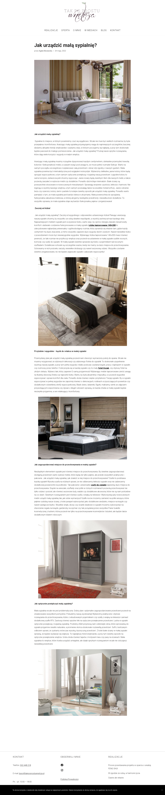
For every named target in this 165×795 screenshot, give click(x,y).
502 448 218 (25, 765)
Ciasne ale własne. (116, 778)
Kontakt (115, 30)
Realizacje (51, 30)
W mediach (91, 30)
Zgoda (124, 790)
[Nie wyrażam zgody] (162, 790)
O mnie (77, 30)
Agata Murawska (45, 51)
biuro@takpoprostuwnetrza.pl (31, 773)
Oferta (65, 30)
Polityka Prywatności (70, 779)
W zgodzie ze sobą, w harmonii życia (124, 773)
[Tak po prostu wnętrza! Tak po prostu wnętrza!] (82, 12)
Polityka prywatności (141, 790)
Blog (104, 30)
